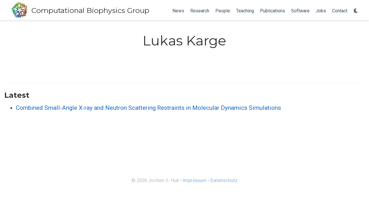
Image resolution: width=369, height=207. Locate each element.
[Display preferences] (356, 11)
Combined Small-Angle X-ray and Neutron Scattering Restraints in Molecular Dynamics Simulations (148, 107)
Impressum (195, 180)
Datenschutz (224, 180)
